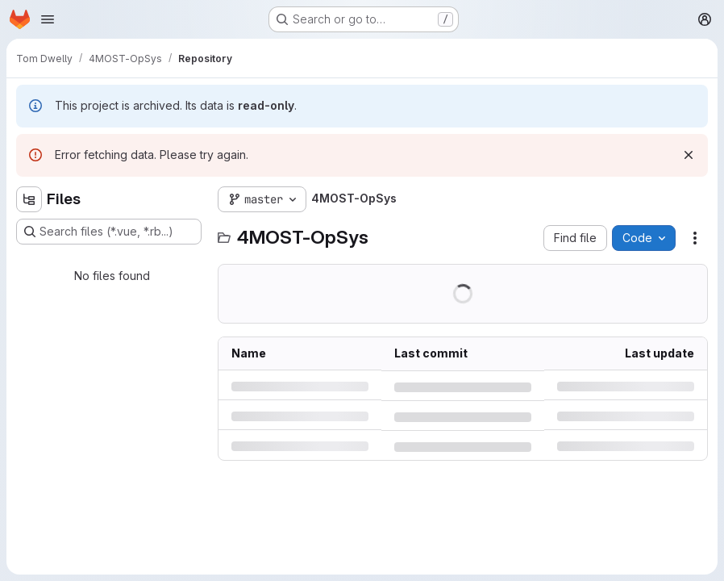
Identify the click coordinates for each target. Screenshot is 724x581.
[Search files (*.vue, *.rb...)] (109, 232)
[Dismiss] (688, 155)
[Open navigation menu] (47, 19)
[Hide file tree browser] (29, 199)
